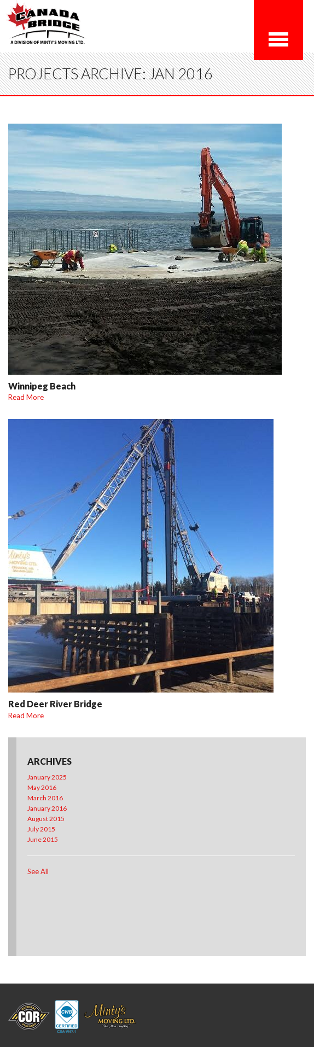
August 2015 (46, 819)
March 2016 (45, 798)
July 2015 (41, 829)
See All (38, 871)
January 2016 (47, 808)
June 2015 (42, 839)
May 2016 (41, 787)
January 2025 (47, 777)
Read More (26, 397)
